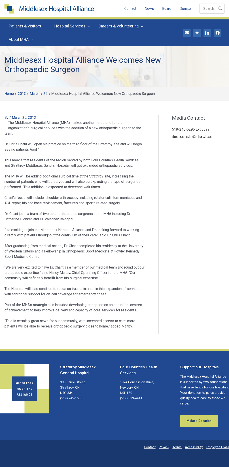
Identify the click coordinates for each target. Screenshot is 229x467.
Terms (177, 447)
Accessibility (194, 447)
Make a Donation (199, 421)
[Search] (220, 8)
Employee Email (217, 447)
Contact (150, 447)
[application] (43, 26)
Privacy (164, 447)
